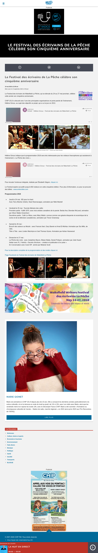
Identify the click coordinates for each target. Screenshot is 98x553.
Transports (10, 459)
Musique (10, 448)
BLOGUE (10, 462)
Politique (10, 451)
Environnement (12, 442)
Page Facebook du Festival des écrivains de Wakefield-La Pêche (28, 255)
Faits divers (11, 445)
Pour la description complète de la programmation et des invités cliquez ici (31, 250)
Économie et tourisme (14, 439)
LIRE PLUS (49, 417)
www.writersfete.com (20, 189)
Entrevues (10, 433)
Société (9, 457)
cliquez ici (54, 182)
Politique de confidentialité (20, 540)
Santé (9, 454)
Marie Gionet (15, 396)
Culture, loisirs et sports (15, 436)
